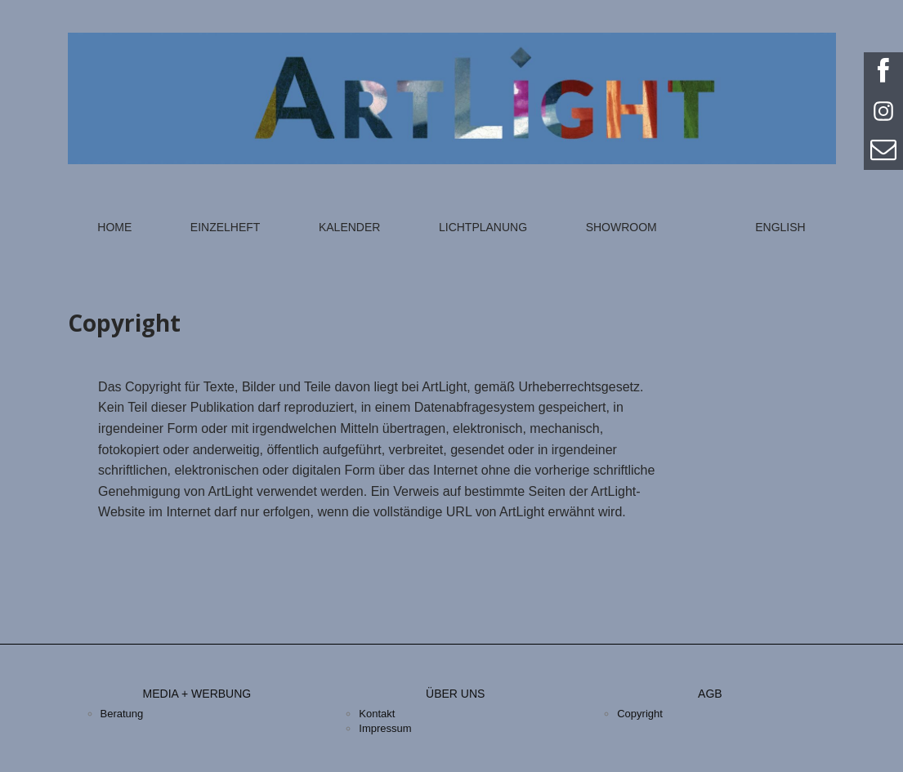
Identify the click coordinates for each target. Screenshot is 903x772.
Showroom (621, 227)
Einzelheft (225, 227)
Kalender (349, 227)
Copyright (640, 713)
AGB (710, 693)
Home (114, 227)
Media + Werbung (197, 693)
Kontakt (377, 713)
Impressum (385, 728)
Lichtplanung (483, 227)
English (780, 227)
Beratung (122, 713)
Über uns (455, 693)
